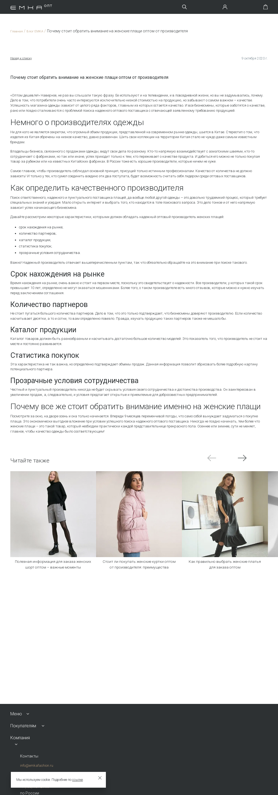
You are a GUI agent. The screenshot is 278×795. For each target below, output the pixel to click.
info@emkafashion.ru (35, 766)
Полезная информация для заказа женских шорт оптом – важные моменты (53, 570)
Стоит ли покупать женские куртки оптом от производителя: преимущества (139, 570)
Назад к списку (21, 58)
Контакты (29, 756)
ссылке (77, 780)
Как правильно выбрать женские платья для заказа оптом (225, 566)
